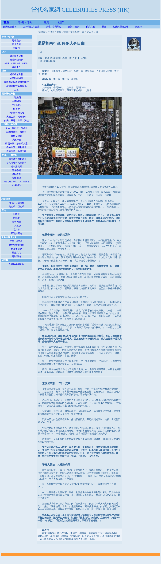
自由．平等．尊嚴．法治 (16, 120)
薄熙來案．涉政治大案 (16, 143)
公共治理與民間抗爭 (16, 162)
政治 (47, 22)
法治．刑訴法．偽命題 (16, 128)
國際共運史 (16, 233)
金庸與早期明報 (16, 264)
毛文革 (16, 229)
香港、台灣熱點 (57, 26)
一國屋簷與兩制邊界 (16, 159)
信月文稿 (16, 44)
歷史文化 (16, 252)
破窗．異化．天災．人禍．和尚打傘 (16, 182)
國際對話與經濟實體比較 (16, 82)
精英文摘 (94, 26)
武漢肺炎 (16, 139)
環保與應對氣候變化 (16, 86)
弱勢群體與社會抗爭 (16, 132)
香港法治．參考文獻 (16, 151)
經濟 (61, 22)
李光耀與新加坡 (16, 112)
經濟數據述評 (16, 78)
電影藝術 (16, 256)
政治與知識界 (16, 59)
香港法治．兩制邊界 (16, 147)
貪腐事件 (16, 66)
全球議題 (16, 97)
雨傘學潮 (16, 170)
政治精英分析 (16, 56)
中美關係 (16, 101)
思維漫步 (16, 40)
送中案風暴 (16, 166)
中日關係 (16, 105)
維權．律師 (16, 136)
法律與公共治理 (31, 26)
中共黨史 (16, 225)
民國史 (16, 214)
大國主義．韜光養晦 (16, 116)
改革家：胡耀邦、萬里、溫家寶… (16, 63)
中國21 (16, 48)
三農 (16, 89)
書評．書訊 (77, 26)
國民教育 (16, 174)
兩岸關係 (16, 185)
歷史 (104, 26)
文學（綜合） (16, 241)
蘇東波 (16, 109)
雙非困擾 (16, 178)
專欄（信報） (31, 22)
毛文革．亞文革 (16, 206)
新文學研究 (16, 248)
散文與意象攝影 (16, 245)
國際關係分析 (10, 26)
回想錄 (138, 26)
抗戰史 (16, 218)
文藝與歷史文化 (120, 26)
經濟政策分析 (16, 74)
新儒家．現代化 (16, 202)
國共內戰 (16, 222)
